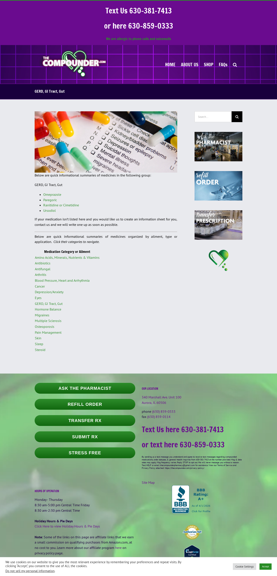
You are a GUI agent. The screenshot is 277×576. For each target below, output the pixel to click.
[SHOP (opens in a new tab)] (208, 64)
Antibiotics (42, 263)
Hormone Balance (48, 309)
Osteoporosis (44, 326)
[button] (235, 64)
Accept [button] (265, 566)
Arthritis (40, 274)
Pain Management (48, 332)
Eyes (38, 298)
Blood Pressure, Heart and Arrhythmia (62, 280)
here (118, 547)
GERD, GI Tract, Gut (49, 303)
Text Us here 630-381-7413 (183, 429)
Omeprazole (52, 194)
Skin (38, 338)
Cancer (40, 286)
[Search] (237, 116)
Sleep (39, 344)
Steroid (40, 350)
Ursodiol (49, 210)
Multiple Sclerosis (48, 321)
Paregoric (50, 200)
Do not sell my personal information (30, 571)
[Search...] (213, 116)
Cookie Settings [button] (244, 566)
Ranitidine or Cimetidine (61, 205)
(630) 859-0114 (159, 416)
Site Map (148, 482)
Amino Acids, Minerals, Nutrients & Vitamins (67, 257)
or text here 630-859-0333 (183, 444)
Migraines (42, 315)
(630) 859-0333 (164, 411)
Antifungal (42, 269)
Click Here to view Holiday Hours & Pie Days (67, 526)
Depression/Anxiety (49, 292)
